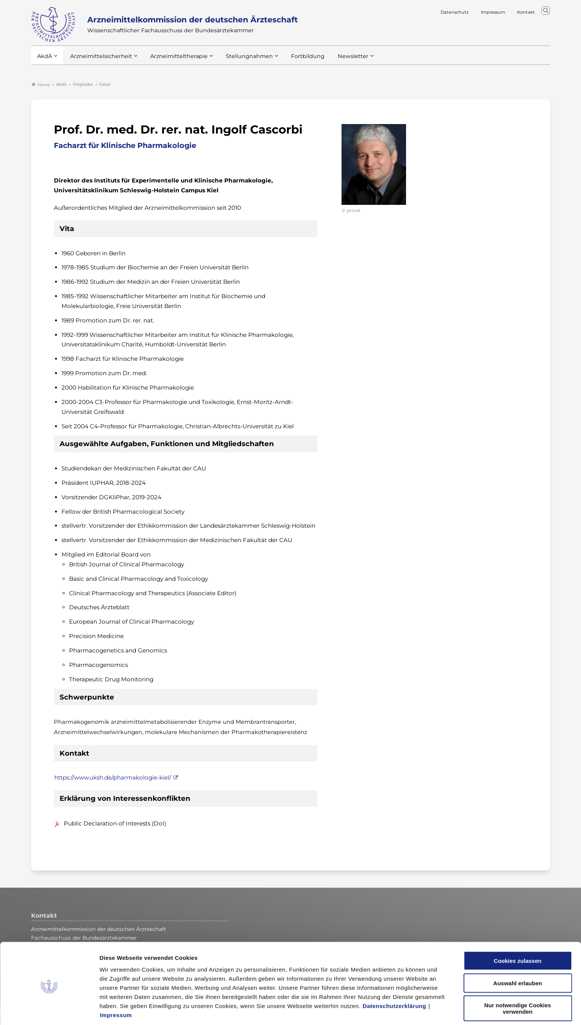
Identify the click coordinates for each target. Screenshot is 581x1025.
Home (40, 85)
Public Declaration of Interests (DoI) (115, 823)
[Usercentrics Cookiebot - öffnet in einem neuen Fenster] (49, 1010)
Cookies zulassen (518, 931)
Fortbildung (294, 60)
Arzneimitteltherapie (172, 60)
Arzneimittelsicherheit (98, 60)
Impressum (116, 985)
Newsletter (337, 60)
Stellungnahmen (239, 60)
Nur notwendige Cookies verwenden (517, 978)
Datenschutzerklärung (395, 976)
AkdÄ (44, 60)
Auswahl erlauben (517, 953)
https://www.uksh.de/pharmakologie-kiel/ (112, 778)
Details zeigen (404, 1010)
